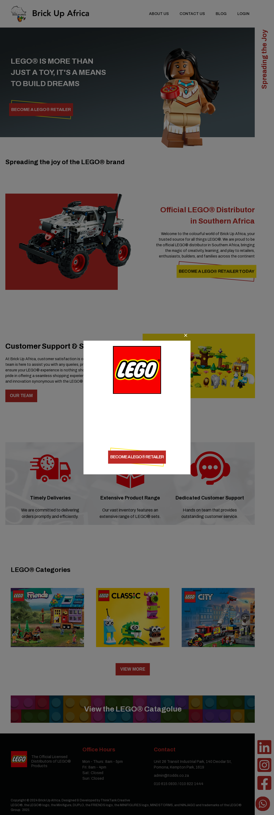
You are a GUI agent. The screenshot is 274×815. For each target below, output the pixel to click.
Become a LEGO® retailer (137, 456)
